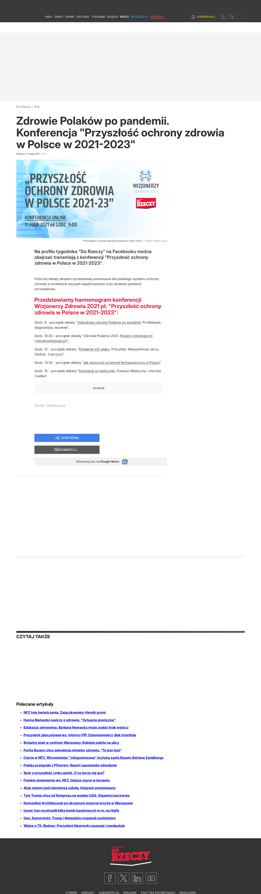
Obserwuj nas (95, 451)
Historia (82, 27)
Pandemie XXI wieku (94, 349)
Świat (59, 27)
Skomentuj (138, 438)
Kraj (49, 27)
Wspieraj (157, 27)
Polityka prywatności (158, 882)
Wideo (124, 27)
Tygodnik (98, 27)
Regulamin (188, 882)
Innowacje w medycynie (97, 371)
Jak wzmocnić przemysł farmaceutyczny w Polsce (121, 363)
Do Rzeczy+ (139, 27)
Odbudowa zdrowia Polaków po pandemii (109, 322)
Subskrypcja (109, 882)
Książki (112, 27)
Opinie (69, 27)
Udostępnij (69, 438)
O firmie (71, 882)
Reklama (130, 882)
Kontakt (88, 882)
